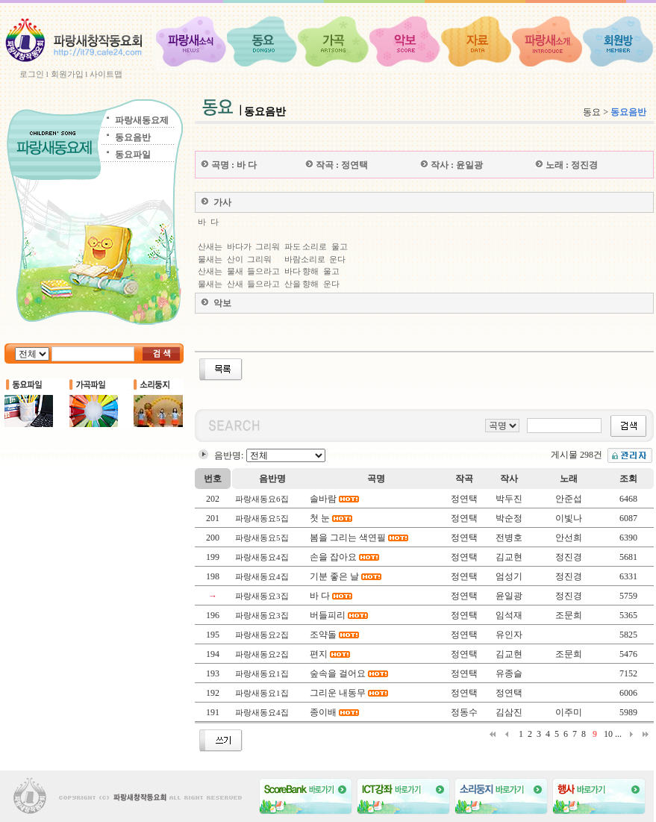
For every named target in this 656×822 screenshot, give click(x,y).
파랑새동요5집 (262, 518)
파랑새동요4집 (262, 556)
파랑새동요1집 (262, 673)
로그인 (31, 73)
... (618, 734)
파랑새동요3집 (262, 595)
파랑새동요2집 (262, 634)
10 (608, 734)
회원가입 (67, 73)
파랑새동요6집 (262, 498)
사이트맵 (106, 73)
